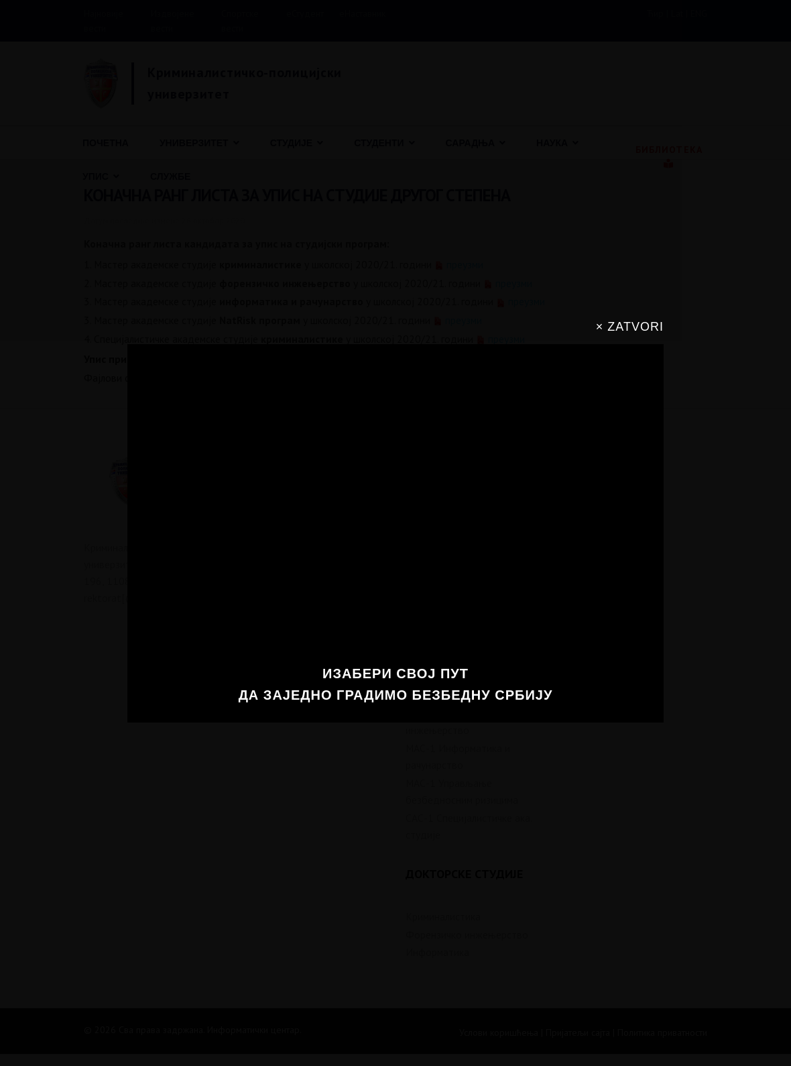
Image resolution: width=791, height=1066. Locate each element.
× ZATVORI (630, 326)
